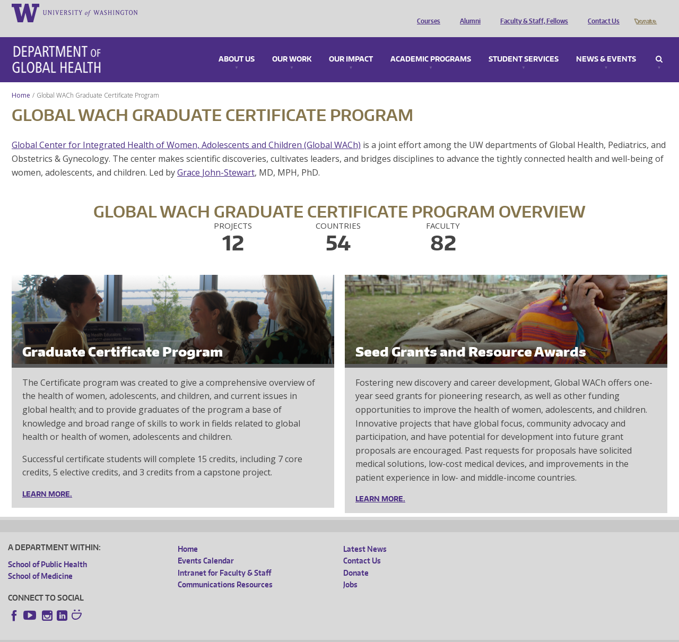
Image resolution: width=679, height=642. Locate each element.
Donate (644, 12)
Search (659, 44)
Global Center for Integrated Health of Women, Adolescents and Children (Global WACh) (186, 130)
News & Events (606, 44)
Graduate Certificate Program (122, 336)
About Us (237, 44)
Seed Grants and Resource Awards (470, 336)
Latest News (365, 534)
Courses (426, 12)
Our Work (291, 44)
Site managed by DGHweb (254, 634)
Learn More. (47, 479)
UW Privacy (149, 634)
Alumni (467, 12)
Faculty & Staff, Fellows (531, 12)
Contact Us (601, 12)
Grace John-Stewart (216, 157)
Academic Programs (430, 44)
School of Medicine (40, 561)
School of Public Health (47, 549)
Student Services (524, 44)
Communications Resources (225, 569)
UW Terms (191, 634)
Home (21, 80)
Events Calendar (206, 545)
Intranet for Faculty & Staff (224, 557)
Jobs (350, 569)
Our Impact (351, 44)
